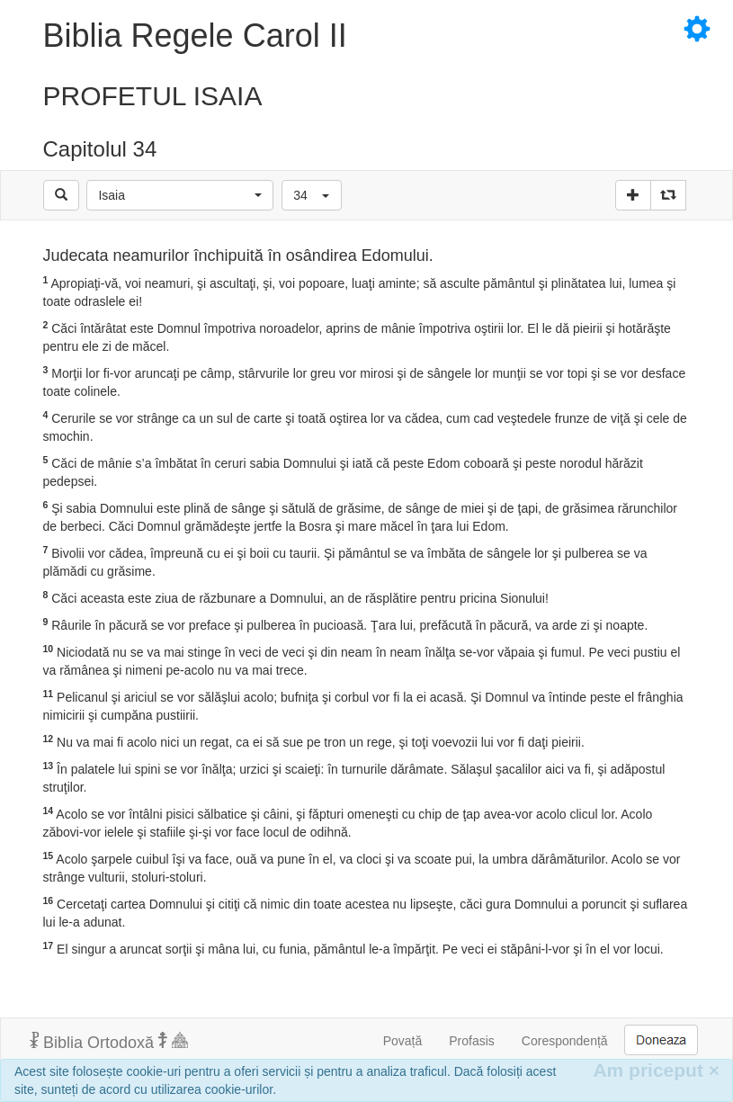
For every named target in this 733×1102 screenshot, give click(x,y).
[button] (179, 195)
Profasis (472, 1041)
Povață (403, 1041)
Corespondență (565, 1041)
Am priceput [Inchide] (656, 1070)
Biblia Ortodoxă (109, 1042)
